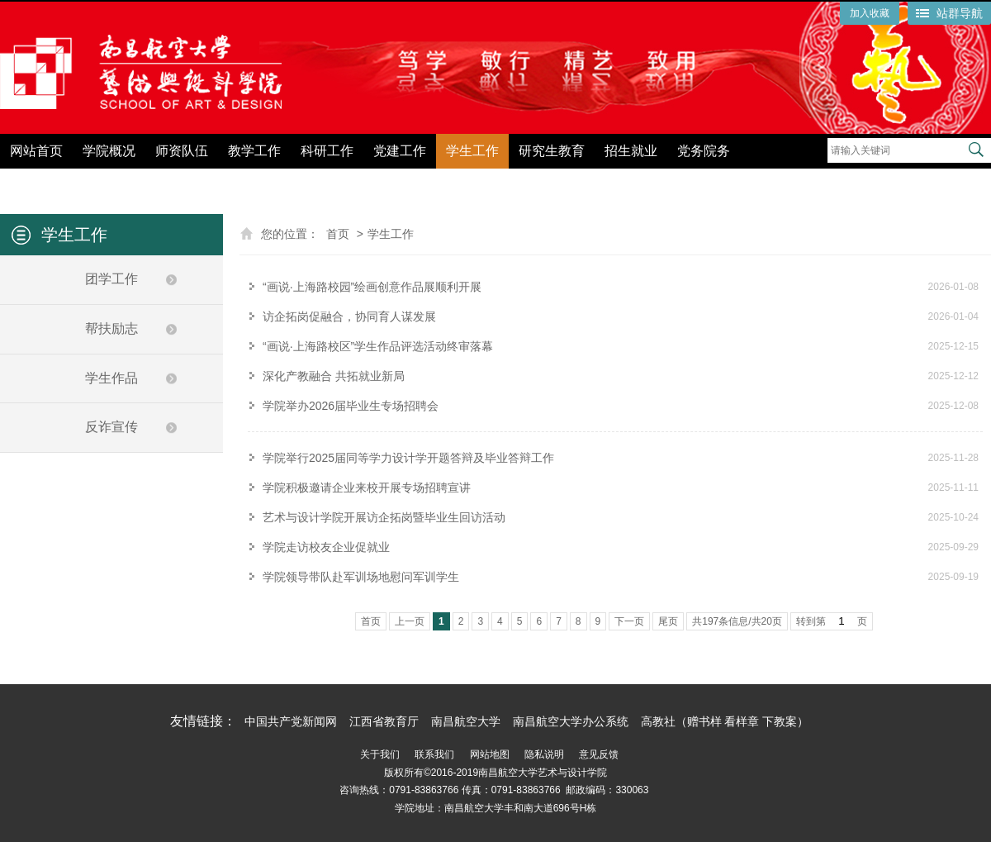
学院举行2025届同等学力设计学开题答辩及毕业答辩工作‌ (408, 457)
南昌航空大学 (465, 721)
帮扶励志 (111, 328)
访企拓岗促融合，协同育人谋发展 (349, 316)
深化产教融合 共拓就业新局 (334, 376)
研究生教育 (552, 151)
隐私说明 (544, 754)
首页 (337, 233)
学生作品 (111, 378)
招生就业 (631, 151)
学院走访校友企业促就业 (326, 547)
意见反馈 (599, 754)
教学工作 (254, 151)
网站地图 (490, 754)
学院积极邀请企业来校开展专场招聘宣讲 (367, 487)
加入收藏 (869, 13)
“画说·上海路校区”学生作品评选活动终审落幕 (378, 346)
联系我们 (434, 754)
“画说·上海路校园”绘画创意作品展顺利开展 (372, 286)
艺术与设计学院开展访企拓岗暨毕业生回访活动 (384, 517)
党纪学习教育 (789, 180)
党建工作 (399, 151)
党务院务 (703, 151)
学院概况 (109, 151)
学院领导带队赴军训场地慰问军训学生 (361, 576)
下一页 (629, 621)
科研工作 (327, 151)
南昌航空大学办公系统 (570, 721)
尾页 (668, 621)
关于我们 (380, 754)
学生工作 (472, 151)
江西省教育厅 (384, 721)
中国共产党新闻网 (290, 721)
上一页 (409, 621)
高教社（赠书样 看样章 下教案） (725, 721)
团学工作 (111, 279)
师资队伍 (181, 151)
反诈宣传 (111, 427)
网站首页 (36, 151)
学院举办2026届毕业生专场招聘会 (351, 405)
